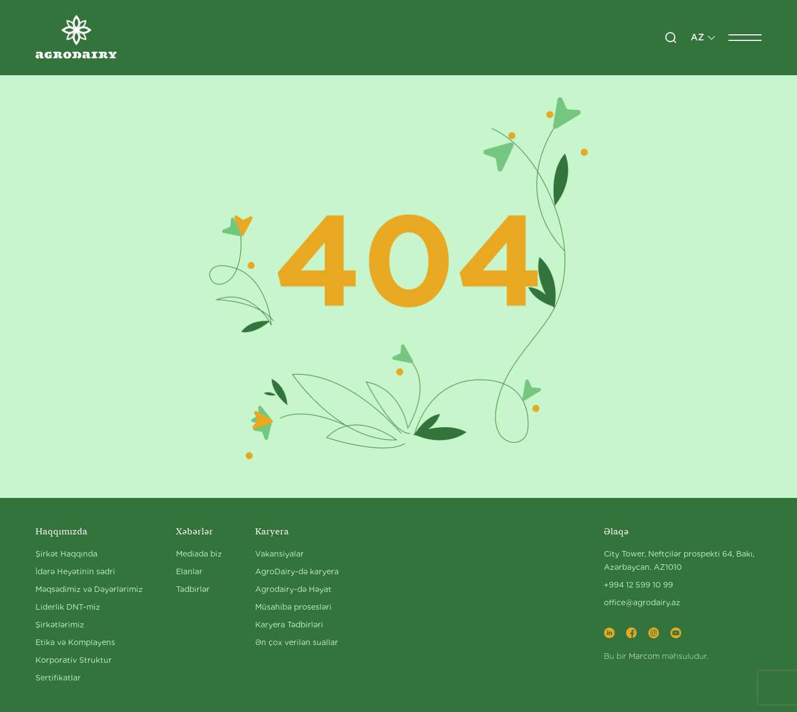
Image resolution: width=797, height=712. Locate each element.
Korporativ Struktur (73, 660)
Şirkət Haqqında (66, 553)
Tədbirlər (193, 589)
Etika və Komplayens (75, 642)
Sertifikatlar (58, 677)
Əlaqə (616, 531)
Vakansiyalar (279, 553)
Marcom (644, 656)
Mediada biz (199, 553)
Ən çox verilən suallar (296, 642)
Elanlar (189, 571)
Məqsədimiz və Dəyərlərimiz (89, 589)
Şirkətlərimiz (59, 624)
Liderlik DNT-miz (67, 606)
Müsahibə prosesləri (293, 606)
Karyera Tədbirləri (289, 624)
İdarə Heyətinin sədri (75, 571)
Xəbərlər (194, 531)
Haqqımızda (61, 531)
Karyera (272, 531)
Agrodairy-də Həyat (293, 589)
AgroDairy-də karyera (297, 571)
